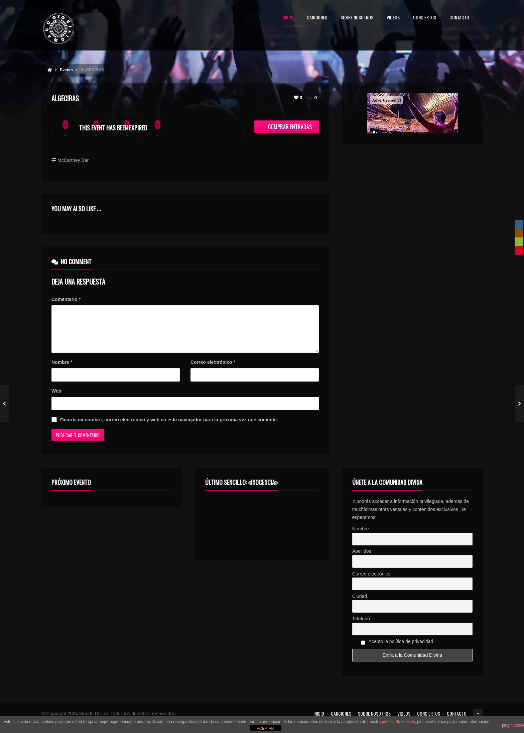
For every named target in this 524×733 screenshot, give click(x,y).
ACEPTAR (265, 728)
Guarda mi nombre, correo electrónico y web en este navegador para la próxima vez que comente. (169, 427)
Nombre (61, 370)
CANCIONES (317, 18)
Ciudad (359, 604)
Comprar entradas (286, 127)
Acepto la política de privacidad (397, 650)
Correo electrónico (212, 370)
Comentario (66, 299)
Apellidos (361, 559)
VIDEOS (393, 18)
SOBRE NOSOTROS (357, 18)
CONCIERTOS (424, 18)
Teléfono (361, 626)
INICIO (288, 18)
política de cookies (398, 721)
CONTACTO (459, 18)
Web (56, 399)
